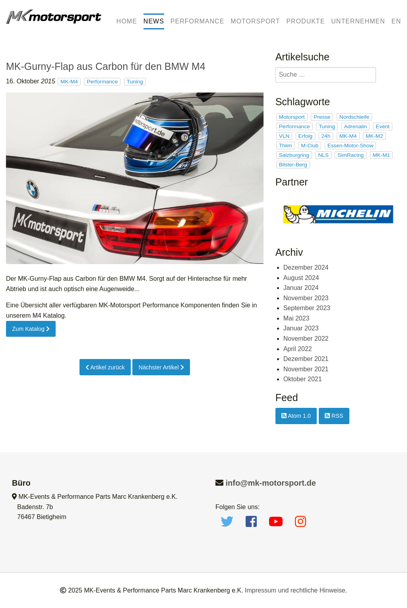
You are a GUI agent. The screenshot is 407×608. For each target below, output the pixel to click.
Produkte (305, 21)
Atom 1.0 (296, 416)
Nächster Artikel (161, 367)
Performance (197, 21)
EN (396, 21)
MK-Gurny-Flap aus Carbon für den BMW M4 (105, 66)
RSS (334, 416)
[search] (325, 75)
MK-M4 (69, 82)
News (153, 21)
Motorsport (255, 21)
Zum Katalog (31, 329)
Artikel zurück (105, 367)
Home (126, 21)
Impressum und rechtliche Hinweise (295, 590)
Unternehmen (358, 21)
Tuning (135, 82)
